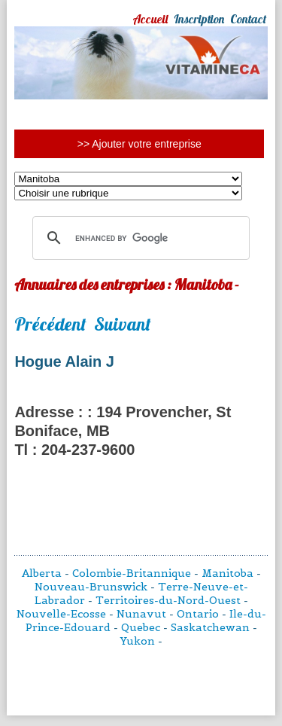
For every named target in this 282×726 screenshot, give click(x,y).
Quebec (140, 627)
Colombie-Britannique (131, 573)
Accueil (150, 18)
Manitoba (227, 573)
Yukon (137, 641)
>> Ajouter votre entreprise (139, 144)
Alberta (42, 573)
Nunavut (141, 614)
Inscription (199, 18)
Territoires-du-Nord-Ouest (168, 600)
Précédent (50, 324)
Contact (248, 18)
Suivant (122, 324)
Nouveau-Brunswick (91, 586)
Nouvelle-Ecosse (61, 614)
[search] (138, 238)
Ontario (198, 614)
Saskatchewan (210, 627)
